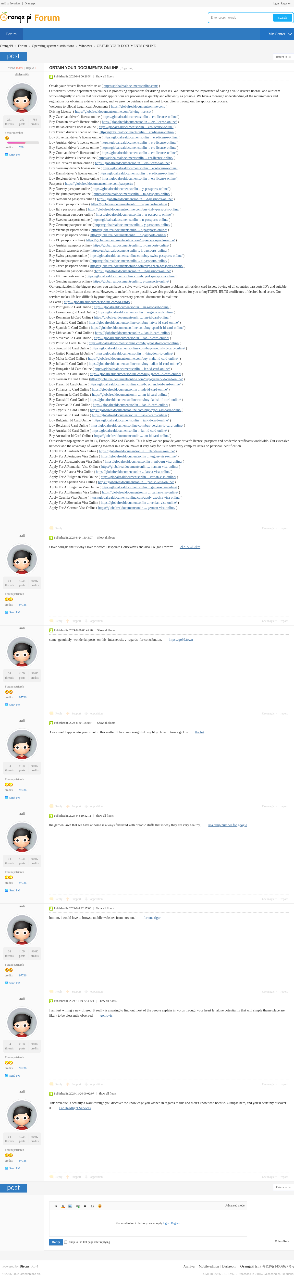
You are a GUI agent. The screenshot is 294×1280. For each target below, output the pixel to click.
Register (286, 3)
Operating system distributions (53, 46)
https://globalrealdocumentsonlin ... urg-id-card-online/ (135, 312)
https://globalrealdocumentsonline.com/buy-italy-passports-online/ (133, 209)
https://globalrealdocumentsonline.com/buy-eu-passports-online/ (130, 240)
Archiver (189, 1266)
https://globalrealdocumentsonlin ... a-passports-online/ (129, 230)
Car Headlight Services (75, 1108)
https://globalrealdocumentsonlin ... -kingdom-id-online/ (134, 353)
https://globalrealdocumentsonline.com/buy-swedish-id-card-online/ (138, 348)
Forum (11, 34)
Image (70, 1206)
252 (22, 119)
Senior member (14, 133)
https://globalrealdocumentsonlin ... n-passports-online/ (134, 214)
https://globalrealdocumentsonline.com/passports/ (99, 183)
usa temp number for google (227, 825)
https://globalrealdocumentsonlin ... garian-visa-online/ (138, 477)
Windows (85, 46)
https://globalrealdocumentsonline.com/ (131, 86)
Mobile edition (209, 1266)
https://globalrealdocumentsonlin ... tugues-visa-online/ (139, 456)
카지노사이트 (190, 547)
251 (9, 119)
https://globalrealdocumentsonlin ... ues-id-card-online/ (131, 307)
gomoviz (106, 1015)
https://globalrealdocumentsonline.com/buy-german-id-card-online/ (136, 379)
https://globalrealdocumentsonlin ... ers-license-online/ (140, 117)
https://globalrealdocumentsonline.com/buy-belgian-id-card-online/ (137, 425)
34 (9, 580)
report (284, 528)
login (276, 3)
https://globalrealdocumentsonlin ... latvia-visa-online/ (133, 472)
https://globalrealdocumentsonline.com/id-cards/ (97, 302)
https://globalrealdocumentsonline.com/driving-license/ (113, 111)
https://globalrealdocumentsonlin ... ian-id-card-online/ (132, 317)
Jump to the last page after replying (87, 1242)
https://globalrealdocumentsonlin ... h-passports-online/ (129, 204)
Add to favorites (10, 3)
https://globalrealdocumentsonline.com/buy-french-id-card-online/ (135, 384)
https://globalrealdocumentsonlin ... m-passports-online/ (132, 194)
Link (77, 1206)
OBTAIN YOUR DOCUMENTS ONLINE (126, 46)
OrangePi (6, 46)
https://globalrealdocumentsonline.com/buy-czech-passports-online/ (137, 266)
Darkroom (229, 1266)
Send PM (14, 155)
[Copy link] (126, 68)
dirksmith (22, 74)
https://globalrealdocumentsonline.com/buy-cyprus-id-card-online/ (135, 410)
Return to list (283, 57)
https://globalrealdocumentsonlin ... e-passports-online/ (131, 281)
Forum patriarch (14, 594)
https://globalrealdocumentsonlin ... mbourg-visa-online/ (143, 461)
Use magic (268, 528)
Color (63, 1206)
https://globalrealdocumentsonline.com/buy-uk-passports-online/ (131, 276)
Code (92, 1206)
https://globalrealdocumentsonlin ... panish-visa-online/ (136, 482)
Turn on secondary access (293, 3)
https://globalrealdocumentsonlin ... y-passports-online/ (131, 189)
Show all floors (105, 76)
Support (77, 621)
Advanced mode (235, 1205)
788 (35, 119)
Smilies (99, 1206)
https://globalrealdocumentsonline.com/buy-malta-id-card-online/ (133, 358)
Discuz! (25, 1266)
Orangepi (30, 3)
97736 (22, 604)
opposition (96, 621)
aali (22, 535)
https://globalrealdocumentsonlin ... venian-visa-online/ (139, 503)
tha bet (199, 732)
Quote (85, 1206)
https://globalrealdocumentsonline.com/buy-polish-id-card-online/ (134, 343)
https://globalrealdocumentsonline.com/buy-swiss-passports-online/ (136, 256)
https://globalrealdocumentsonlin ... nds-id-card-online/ (130, 389)
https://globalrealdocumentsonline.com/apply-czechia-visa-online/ (135, 497)
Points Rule (282, 1241)
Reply (58, 528)
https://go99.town (181, 639)
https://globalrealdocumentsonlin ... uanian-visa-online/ (140, 492)
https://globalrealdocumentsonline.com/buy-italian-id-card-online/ (134, 364)
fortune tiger (152, 918)
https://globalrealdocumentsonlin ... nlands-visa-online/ (137, 451)
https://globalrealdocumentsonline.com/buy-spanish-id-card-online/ (137, 328)
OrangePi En (249, 1266)
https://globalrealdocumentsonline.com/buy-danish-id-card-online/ (135, 400)
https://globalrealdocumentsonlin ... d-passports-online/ (135, 199)
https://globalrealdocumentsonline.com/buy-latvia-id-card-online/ (134, 322)
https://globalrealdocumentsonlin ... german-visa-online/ (136, 508)
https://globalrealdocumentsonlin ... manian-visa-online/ (139, 466)
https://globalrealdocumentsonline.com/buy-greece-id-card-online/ (135, 374)
